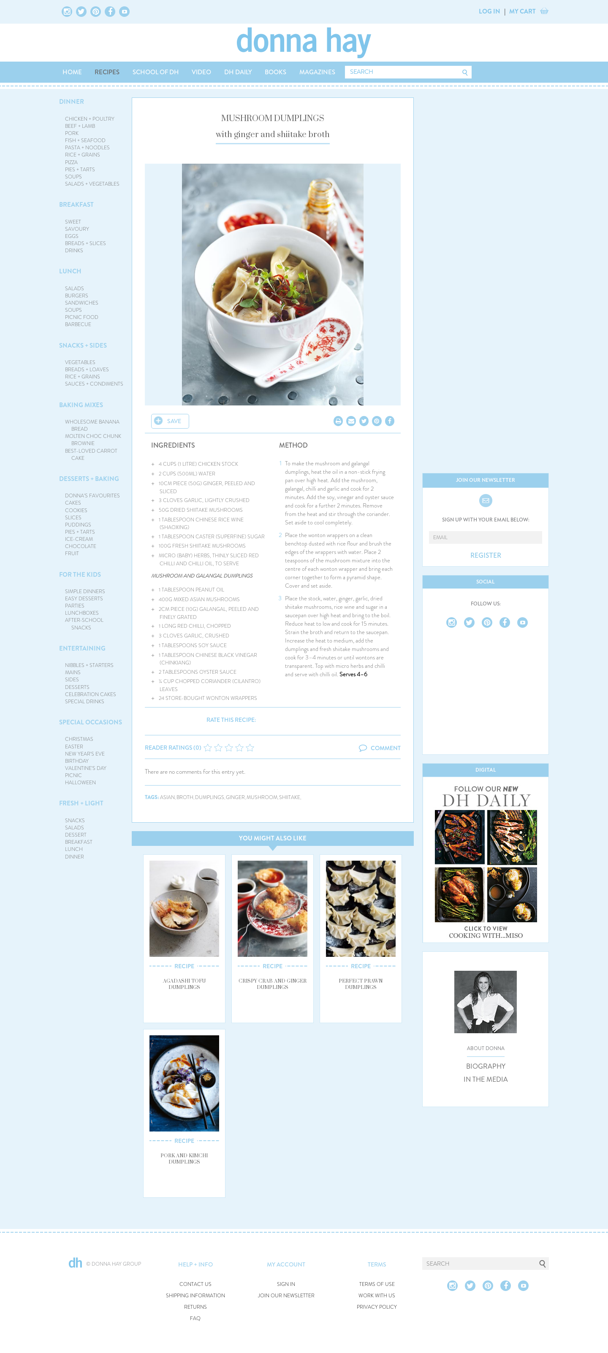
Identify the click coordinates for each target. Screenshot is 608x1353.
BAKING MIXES (81, 405)
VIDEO (201, 72)
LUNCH (70, 271)
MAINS (73, 672)
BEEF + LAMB (80, 126)
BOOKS (275, 72)
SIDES (72, 679)
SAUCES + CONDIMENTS (94, 384)
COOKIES (76, 510)
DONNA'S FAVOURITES (92, 496)
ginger (235, 797)
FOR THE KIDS (80, 574)
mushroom (262, 797)
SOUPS (73, 177)
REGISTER (485, 555)
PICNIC (73, 775)
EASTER (74, 747)
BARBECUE (78, 324)
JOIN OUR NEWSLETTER (286, 1295)
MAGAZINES (317, 72)
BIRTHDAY (77, 761)
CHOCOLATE (80, 546)
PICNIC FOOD (81, 317)
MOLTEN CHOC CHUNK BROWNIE (93, 439)
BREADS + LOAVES (87, 369)
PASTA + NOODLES (87, 147)
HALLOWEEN (80, 782)
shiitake (289, 797)
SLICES (73, 517)
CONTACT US (195, 1284)
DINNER (71, 101)
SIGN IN (286, 1284)
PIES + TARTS (80, 169)
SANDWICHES (81, 303)
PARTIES (74, 606)
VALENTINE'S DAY (85, 768)
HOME (72, 72)
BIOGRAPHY (485, 1066)
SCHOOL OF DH (156, 72)
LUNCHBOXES (82, 613)
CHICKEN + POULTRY (89, 119)
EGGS (72, 236)
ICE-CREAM (79, 539)
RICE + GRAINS (82, 155)
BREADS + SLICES (85, 243)
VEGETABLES (80, 362)
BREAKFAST (76, 204)
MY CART (522, 11)
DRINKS (74, 250)
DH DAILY (238, 72)
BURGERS (76, 296)
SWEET (73, 222)
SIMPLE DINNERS (85, 591)
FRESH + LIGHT (81, 803)
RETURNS (195, 1307)
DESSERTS (77, 687)
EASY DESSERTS (84, 598)
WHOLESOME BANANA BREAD (92, 425)
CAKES (73, 503)
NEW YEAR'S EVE (85, 754)
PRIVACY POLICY (377, 1307)
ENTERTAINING (82, 648)
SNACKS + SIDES (83, 345)
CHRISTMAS (79, 739)
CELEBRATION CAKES (90, 694)
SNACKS (75, 820)
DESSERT (76, 835)
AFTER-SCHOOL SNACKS (84, 623)
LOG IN (489, 11)
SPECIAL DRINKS (84, 701)
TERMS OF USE (377, 1284)
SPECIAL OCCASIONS (90, 722)
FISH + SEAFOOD (85, 140)
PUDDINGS (78, 525)
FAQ (195, 1318)
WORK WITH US (376, 1295)
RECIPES (107, 72)
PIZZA (71, 162)
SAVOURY (77, 229)
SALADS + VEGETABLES (92, 184)
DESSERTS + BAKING (89, 478)
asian (167, 797)
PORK (72, 133)
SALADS (74, 288)
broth (184, 797)
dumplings (209, 797)
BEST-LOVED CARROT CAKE (91, 454)
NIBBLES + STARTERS (89, 665)
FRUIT (72, 553)
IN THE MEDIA (486, 1079)
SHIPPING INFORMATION (195, 1295)
